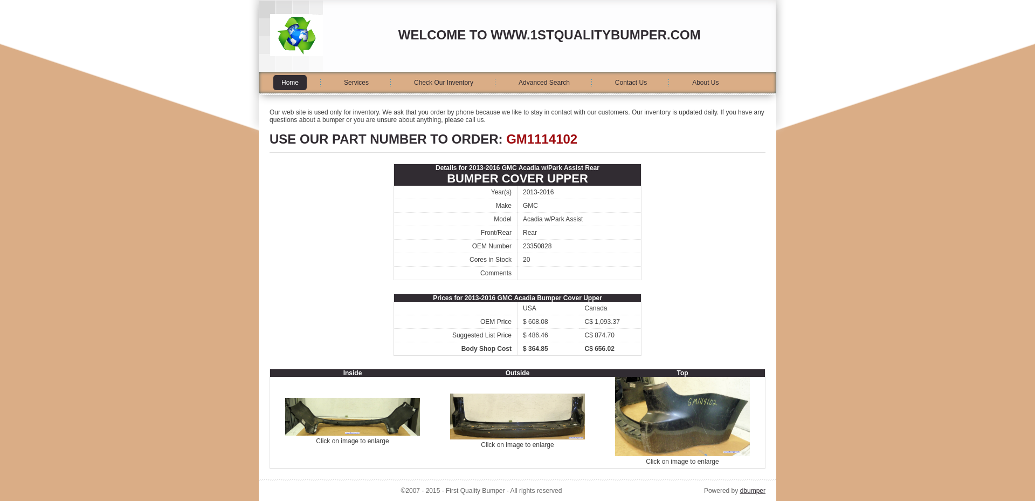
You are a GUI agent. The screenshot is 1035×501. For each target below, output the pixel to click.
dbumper (752, 491)
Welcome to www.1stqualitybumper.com (549, 35)
